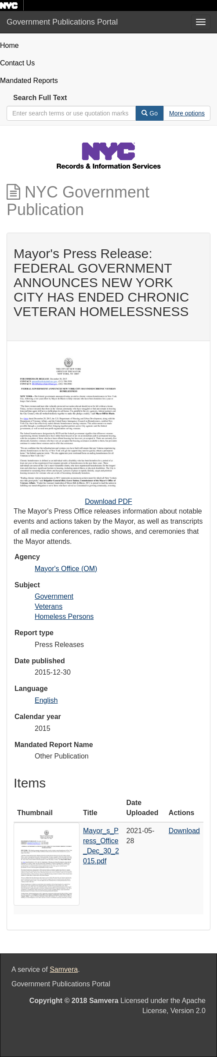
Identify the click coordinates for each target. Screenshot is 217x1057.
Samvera (64, 969)
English (46, 700)
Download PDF (108, 501)
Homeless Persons (64, 616)
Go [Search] (149, 113)
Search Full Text (40, 97)
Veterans (48, 606)
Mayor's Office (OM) (66, 568)
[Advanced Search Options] (186, 113)
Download (184, 830)
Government (54, 596)
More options (187, 113)
